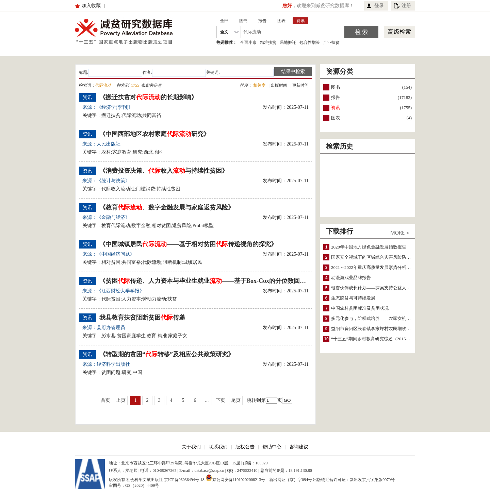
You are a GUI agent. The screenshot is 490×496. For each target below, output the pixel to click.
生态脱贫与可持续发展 (353, 298)
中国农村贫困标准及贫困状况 (360, 308)
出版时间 (279, 85)
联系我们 (218, 446)
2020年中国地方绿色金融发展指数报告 (368, 247)
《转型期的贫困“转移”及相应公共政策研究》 (166, 354)
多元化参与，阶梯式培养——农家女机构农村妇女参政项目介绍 (393, 318)
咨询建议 (298, 446)
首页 (105, 400)
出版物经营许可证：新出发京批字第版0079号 (354, 479)
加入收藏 (91, 5)
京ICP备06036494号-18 (184, 479)
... (207, 400)
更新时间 (300, 85)
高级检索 (399, 32)
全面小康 (248, 42)
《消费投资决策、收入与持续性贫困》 (163, 170)
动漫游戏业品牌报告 (351, 277)
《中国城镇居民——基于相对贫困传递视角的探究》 (188, 244)
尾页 (236, 400)
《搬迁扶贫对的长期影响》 (148, 97)
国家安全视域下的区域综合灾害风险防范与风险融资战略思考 (391, 257)
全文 (224, 32)
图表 (335, 117)
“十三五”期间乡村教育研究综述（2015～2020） (377, 338)
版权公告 (245, 446)
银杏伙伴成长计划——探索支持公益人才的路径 (377, 287)
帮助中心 (271, 446)
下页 (220, 400)
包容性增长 (309, 42)
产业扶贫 (331, 42)
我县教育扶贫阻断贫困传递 (142, 317)
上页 (121, 400)
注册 (406, 5)
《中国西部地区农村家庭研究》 (154, 134)
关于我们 (191, 446)
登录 (379, 5)
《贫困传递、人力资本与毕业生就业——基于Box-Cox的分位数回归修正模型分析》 (203, 280)
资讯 (335, 107)
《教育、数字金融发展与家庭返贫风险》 (166, 207)
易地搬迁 (288, 42)
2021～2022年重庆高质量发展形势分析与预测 (375, 267)
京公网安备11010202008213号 (235, 477)
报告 (335, 97)
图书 (335, 87)
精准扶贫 (268, 42)
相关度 (259, 85)
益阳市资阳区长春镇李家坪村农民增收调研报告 (377, 328)
